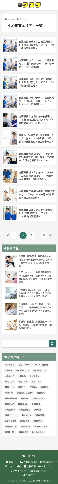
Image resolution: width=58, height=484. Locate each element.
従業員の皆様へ (38, 471)
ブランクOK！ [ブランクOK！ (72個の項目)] (25, 365)
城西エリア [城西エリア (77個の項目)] (9, 387)
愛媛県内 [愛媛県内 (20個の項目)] (41, 393)
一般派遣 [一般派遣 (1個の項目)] (9, 370)
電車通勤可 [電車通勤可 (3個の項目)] (23, 432)
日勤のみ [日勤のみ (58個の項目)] (24, 398)
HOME (29, 456)
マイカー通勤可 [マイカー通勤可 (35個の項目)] (41, 365)
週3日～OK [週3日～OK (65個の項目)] (25, 426)
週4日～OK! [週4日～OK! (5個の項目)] (10, 432)
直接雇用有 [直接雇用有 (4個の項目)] (40, 415)
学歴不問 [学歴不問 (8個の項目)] (9, 393)
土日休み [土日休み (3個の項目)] (22, 376)
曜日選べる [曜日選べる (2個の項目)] (23, 404)
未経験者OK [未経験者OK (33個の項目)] (10, 410)
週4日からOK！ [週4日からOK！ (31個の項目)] (40, 426)
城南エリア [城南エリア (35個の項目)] (23, 382)
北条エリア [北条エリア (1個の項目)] (9, 376)
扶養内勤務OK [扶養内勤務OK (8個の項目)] (11, 398)
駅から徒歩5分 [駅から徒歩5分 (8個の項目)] (38, 432)
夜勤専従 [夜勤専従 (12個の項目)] (33, 387)
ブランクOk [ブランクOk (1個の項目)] (10, 365)
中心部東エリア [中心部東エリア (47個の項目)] (22, 370)
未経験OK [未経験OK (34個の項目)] (36, 404)
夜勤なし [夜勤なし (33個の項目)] (22, 387)
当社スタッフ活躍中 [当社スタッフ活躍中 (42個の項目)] (24, 393)
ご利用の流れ (28, 462)
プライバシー (19, 471)
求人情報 (46, 462)
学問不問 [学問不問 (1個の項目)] (44, 387)
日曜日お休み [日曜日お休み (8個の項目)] (38, 398)
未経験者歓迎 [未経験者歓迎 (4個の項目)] (24, 410)
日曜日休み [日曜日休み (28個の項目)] (9, 404)
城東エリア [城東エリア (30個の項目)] (36, 382)
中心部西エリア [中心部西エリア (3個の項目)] (39, 370)
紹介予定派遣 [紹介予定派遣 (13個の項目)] (10, 421)
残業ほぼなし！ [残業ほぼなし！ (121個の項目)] (11, 415)
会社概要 (30, 466)
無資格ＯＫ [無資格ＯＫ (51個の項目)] (26, 415)
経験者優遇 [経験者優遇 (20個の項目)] (24, 421)
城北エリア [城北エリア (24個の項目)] (9, 382)
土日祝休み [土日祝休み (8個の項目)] (34, 376)
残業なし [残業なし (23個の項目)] (38, 410)
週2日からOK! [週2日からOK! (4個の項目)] (11, 426)
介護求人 (29, 475)
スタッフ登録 (13, 466)
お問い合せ (45, 466)
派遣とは (12, 462)
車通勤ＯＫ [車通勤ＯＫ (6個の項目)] (38, 421)
